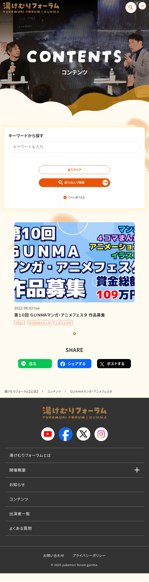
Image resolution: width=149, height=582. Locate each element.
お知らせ (17, 493)
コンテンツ (18, 508)
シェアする (73, 372)
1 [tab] (74, 342)
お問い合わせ (53, 564)
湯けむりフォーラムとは (30, 464)
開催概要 (17, 478)
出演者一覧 (19, 522)
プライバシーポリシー (89, 564)
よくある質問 (20, 537)
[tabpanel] (74, 282)
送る (28, 372)
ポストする (112, 372)
